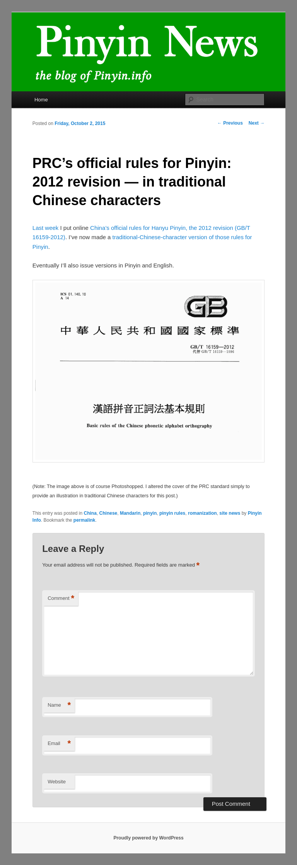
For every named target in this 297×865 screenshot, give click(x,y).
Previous (230, 123)
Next (257, 123)
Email (59, 743)
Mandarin (130, 513)
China (90, 513)
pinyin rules (172, 513)
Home (41, 100)
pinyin (150, 513)
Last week (45, 227)
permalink (84, 520)
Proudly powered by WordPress (148, 838)
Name (59, 705)
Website (57, 781)
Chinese (108, 513)
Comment (61, 598)
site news (229, 513)
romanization (202, 513)
